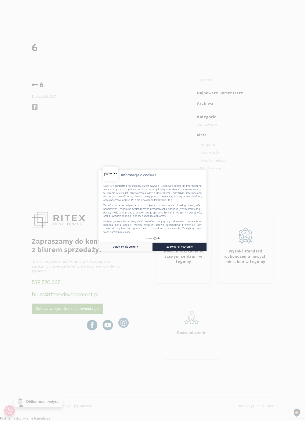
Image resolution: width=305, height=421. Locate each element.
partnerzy (120, 185)
